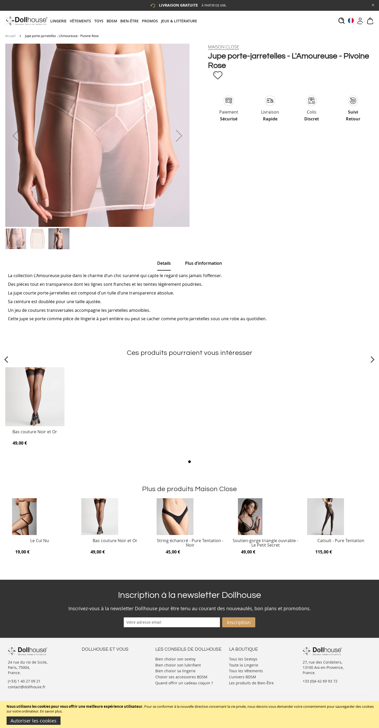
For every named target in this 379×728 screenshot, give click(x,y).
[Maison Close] (223, 47)
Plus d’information (203, 263)
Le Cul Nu (39, 540)
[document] (190, 714)
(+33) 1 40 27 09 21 (24, 681)
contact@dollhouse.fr (27, 686)
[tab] (125, 21)
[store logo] (26, 21)
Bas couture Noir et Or (34, 432)
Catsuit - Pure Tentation (340, 540)
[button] (15, 136)
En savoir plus (51, 711)
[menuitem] (60, 21)
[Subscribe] (238, 622)
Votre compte (93, 663)
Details (164, 263)
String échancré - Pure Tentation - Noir (190, 543)
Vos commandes (96, 674)
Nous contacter (95, 658)
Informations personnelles (105, 668)
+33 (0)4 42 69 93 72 (320, 681)
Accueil (10, 36)
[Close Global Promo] (372, 4)
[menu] (125, 21)
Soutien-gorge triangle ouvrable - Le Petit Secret (265, 543)
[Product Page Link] (34, 425)
